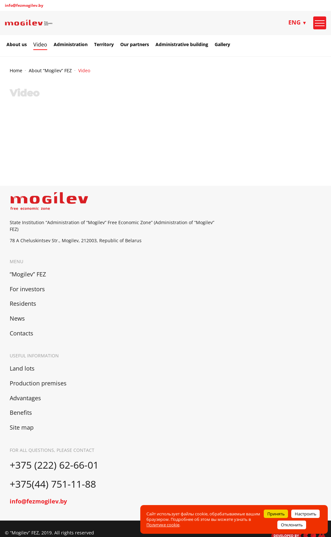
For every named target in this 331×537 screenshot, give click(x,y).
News (17, 318)
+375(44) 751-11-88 (54, 484)
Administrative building (181, 44)
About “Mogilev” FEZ (50, 70)
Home (16, 70)
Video (40, 44)
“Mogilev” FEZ (28, 274)
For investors (27, 289)
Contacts (21, 333)
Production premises (38, 383)
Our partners (134, 44)
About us (16, 44)
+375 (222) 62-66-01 (54, 465)
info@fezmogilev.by (24, 5)
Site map (22, 427)
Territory (104, 44)
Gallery (222, 44)
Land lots (22, 368)
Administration (71, 44)
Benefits (21, 412)
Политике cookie (162, 525)
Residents (23, 303)
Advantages (25, 398)
